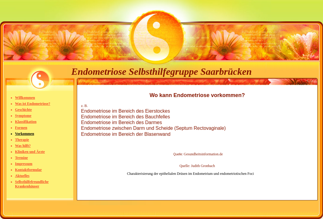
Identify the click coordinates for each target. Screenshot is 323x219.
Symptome (23, 116)
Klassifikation (25, 122)
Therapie (22, 140)
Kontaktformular (28, 170)
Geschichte (23, 110)
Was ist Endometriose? (32, 104)
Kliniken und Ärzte (30, 152)
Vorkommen (24, 134)
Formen (21, 128)
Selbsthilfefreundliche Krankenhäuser (32, 184)
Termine (21, 158)
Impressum (23, 164)
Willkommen (25, 98)
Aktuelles (22, 176)
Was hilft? (23, 146)
